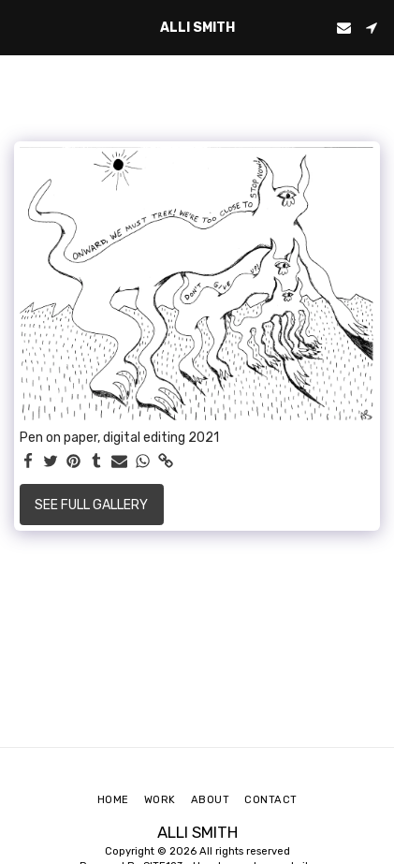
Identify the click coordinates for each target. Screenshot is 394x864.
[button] (20, 27)
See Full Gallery (91, 505)
